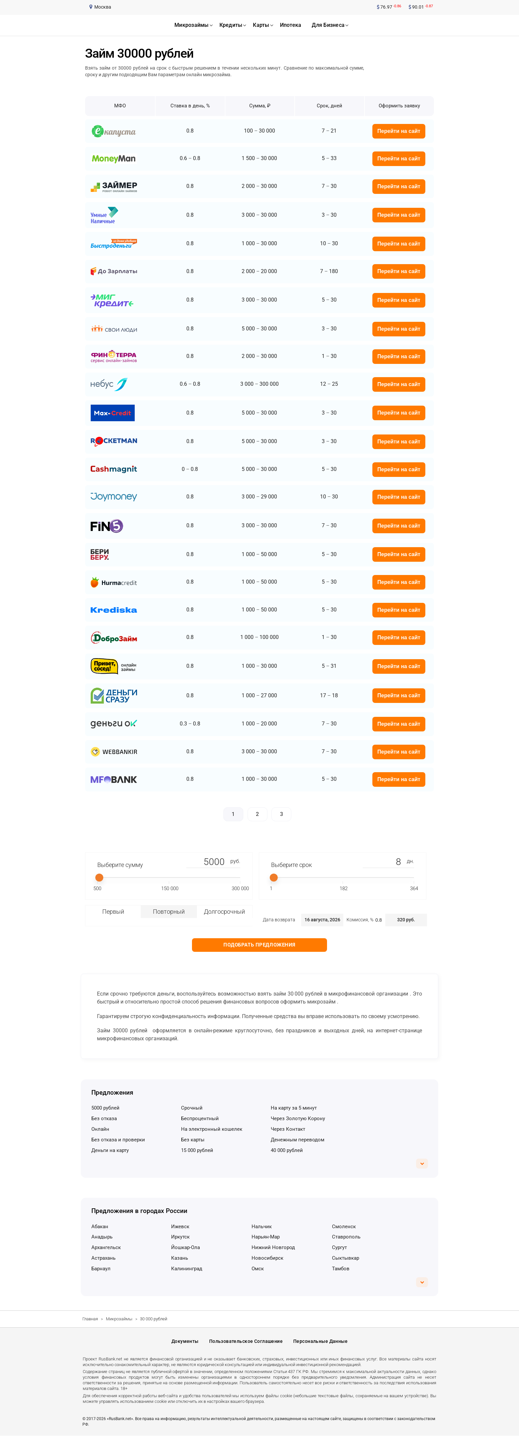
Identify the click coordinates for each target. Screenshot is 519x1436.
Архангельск (106, 1247)
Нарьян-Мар (266, 1237)
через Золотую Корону (298, 1118)
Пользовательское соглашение (246, 1341)
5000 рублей (105, 1108)
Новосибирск (267, 1258)
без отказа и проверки (118, 1140)
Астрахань (103, 1258)
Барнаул (101, 1269)
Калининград (186, 1269)
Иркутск (180, 1237)
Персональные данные (320, 1341)
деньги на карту (110, 1150)
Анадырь (102, 1237)
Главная (90, 1318)
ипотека (291, 25)
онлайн (100, 1129)
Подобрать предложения (259, 945)
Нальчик (262, 1227)
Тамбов (341, 1269)
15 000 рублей (197, 1150)
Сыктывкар (345, 1258)
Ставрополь (346, 1237)
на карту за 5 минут (294, 1108)
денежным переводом (297, 1140)
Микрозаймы (119, 1318)
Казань (179, 1258)
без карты (193, 1140)
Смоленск (344, 1227)
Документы (185, 1341)
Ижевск (180, 1227)
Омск (258, 1269)
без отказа (104, 1118)
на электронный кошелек (211, 1129)
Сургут (339, 1247)
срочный (192, 1108)
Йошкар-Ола (185, 1247)
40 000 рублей (287, 1150)
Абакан (99, 1227)
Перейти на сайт (398, 131)
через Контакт (288, 1129)
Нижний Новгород (273, 1247)
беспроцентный (200, 1118)
